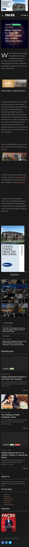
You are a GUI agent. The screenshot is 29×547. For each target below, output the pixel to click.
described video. (19, 182)
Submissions (7, 500)
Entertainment (8, 406)
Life (12, 368)
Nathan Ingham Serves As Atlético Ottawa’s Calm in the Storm (14, 455)
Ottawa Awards (8, 504)
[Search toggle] (27, 15)
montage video (21, 177)
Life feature (16, 24)
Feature (8, 24)
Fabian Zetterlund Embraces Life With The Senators (14, 377)
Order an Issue (8, 498)
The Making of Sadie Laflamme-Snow (10, 415)
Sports (17, 444)
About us (6, 494)
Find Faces (7, 502)
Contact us (7, 496)
